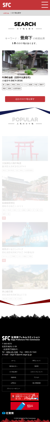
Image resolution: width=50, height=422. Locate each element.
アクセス (36, 377)
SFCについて (37, 360)
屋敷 (9, 88)
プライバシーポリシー (13, 388)
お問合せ (13, 383)
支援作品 (13, 377)
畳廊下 (42, 84)
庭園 (30, 84)
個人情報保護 (37, 383)
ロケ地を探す (13, 372)
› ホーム (6, 13)
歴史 (18, 84)
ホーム (13, 360)
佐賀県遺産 (17, 88)
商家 (4, 88)
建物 (8, 84)
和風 (13, 84)
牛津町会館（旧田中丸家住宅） (17, 77)
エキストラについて (37, 372)
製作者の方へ (13, 366)
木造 (35, 84)
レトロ (24, 84)
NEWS (37, 366)
